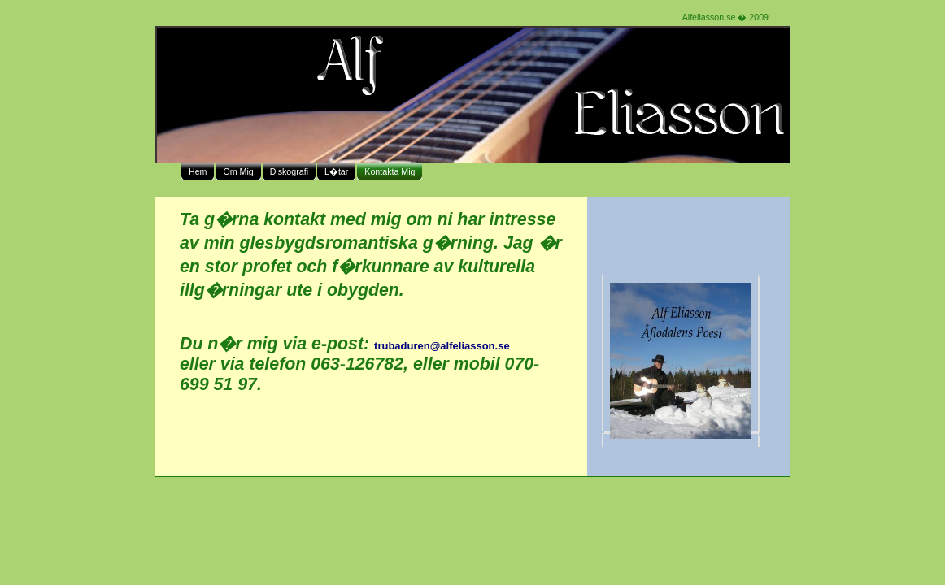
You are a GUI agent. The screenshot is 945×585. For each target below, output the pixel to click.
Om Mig (238, 171)
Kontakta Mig (389, 171)
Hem (198, 171)
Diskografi (289, 171)
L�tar (336, 171)
